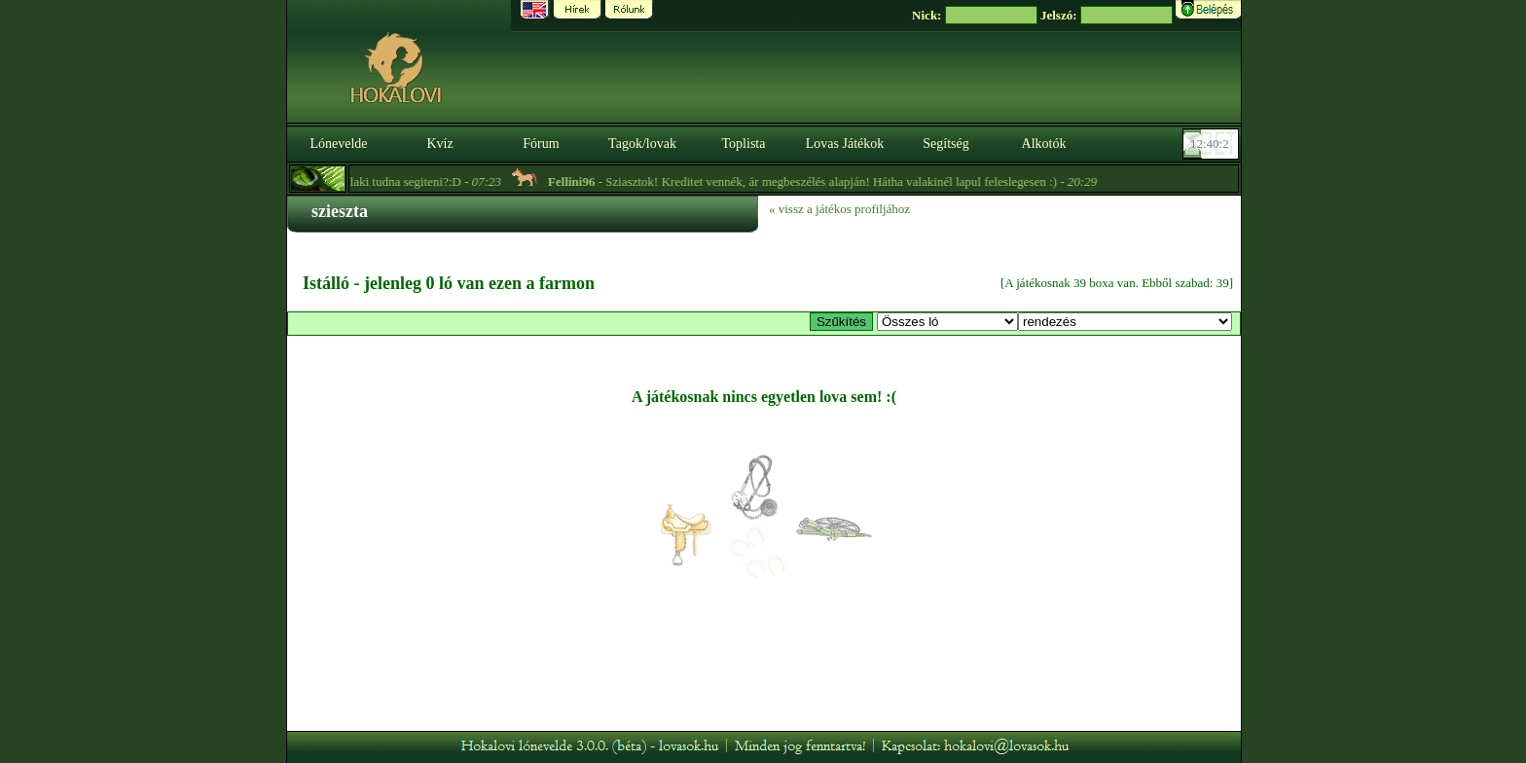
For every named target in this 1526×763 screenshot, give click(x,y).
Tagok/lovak (642, 143)
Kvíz (439, 143)
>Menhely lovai (947, 321)
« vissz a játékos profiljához (839, 208)
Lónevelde (338, 143)
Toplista (744, 143)
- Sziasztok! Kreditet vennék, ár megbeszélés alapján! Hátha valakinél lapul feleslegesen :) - (827, 181)
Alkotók (1044, 143)
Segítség (945, 143)
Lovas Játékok (845, 143)
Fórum (541, 143)
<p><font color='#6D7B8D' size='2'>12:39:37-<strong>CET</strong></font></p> (1212, 144)
